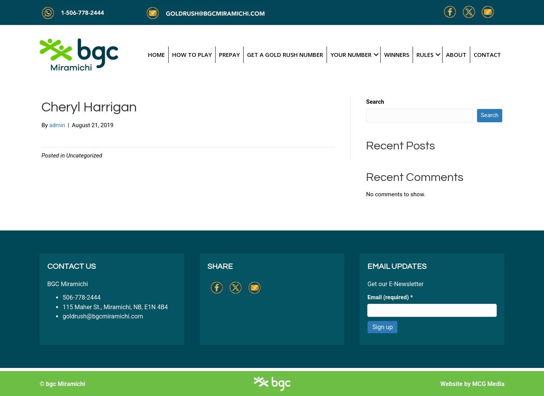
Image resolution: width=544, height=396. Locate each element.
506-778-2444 (82, 297)
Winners (396, 54)
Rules (424, 54)
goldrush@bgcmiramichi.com (103, 316)
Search (375, 101)
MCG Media (488, 384)
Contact (487, 54)
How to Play (192, 54)
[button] (376, 54)
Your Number (351, 54)
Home (156, 54)
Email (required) (390, 297)
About (456, 54)
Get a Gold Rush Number (285, 54)
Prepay (229, 54)
